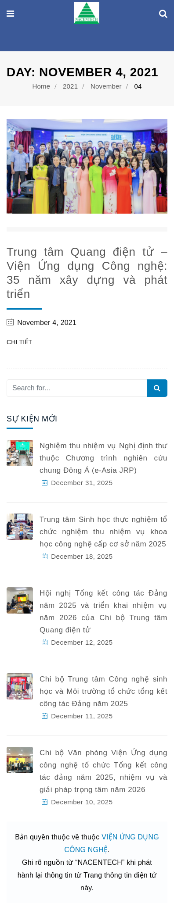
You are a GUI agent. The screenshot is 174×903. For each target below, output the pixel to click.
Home (41, 86)
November (106, 86)
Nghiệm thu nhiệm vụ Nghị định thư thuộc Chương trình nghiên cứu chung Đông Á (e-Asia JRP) (103, 458)
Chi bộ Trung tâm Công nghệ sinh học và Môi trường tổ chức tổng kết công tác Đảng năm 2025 (103, 691)
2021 (70, 86)
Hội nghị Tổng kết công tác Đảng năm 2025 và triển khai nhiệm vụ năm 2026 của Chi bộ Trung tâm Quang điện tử (103, 611)
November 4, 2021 (46, 322)
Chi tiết (19, 342)
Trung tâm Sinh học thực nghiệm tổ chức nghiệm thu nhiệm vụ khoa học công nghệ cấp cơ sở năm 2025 (103, 531)
